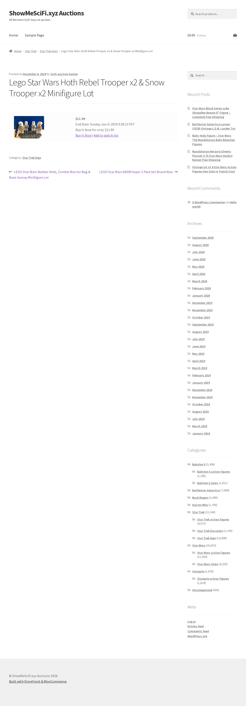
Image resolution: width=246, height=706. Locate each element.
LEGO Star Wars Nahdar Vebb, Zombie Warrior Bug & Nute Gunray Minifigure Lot (49, 174)
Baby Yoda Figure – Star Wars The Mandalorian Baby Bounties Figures (213, 140)
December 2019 (202, 303)
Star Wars (198, 545)
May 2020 (198, 267)
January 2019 (201, 383)
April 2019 (198, 361)
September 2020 (203, 238)
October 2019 (201, 317)
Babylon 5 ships (207, 483)
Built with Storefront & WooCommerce (38, 681)
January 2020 (201, 295)
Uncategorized (202, 590)
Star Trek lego (49, 51)
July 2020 (198, 252)
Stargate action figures (213, 579)
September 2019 (203, 324)
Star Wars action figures (213, 553)
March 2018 (199, 426)
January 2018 (201, 433)
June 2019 (198, 346)
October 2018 (201, 404)
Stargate (198, 571)
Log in (192, 621)
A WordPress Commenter (208, 202)
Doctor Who (200, 505)
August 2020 (200, 245)
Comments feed (198, 631)
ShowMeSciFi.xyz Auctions (46, 13)
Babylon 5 (198, 464)
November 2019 (202, 310)
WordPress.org (197, 636)
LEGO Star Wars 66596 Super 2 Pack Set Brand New (136, 172)
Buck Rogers (200, 497)
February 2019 (201, 375)
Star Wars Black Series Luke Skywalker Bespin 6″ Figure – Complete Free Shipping (211, 112)
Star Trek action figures (213, 519)
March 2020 (199, 281)
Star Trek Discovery (210, 531)
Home (13, 35)
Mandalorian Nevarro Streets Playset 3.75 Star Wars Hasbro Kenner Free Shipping (212, 155)
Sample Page (34, 35)
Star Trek (31, 51)
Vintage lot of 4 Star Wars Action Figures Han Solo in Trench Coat (214, 169)
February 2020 (201, 288)
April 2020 (198, 274)
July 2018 (198, 419)
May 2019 (198, 354)
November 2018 (202, 397)
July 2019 (198, 339)
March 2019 (199, 368)
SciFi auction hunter (64, 74)
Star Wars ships (207, 564)
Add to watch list (106, 135)
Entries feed (196, 626)
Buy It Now (83, 135)
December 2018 (202, 390)
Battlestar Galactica (206, 490)
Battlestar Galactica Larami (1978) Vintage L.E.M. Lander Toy (213, 126)
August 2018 (200, 411)
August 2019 (200, 332)
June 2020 (198, 259)
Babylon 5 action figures (213, 472)
